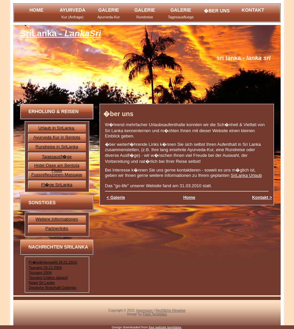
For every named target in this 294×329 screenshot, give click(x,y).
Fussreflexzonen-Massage (56, 174)
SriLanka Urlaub (246, 175)
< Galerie (116, 197)
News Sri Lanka (41, 283)
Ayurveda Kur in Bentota (57, 137)
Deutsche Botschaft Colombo (52, 288)
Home (36, 10)
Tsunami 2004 (40, 273)
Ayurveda (72, 13)
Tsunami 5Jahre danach (48, 278)
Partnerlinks (56, 228)
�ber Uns (217, 10)
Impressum (144, 310)
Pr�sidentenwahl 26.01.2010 (53, 262)
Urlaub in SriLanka (57, 127)
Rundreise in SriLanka (56, 146)
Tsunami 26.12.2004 (45, 268)
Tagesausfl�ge (57, 156)
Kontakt (253, 10)
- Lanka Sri (243, 58)
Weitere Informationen (56, 219)
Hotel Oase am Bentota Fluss (56, 168)
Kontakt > (262, 197)
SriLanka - (60, 33)
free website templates (165, 327)
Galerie (108, 13)
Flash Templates (155, 314)
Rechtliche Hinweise (171, 310)
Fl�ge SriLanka (56, 184)
